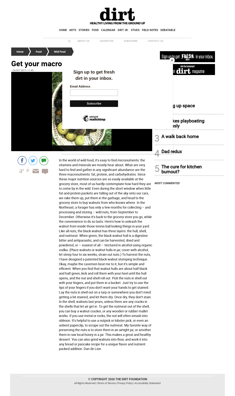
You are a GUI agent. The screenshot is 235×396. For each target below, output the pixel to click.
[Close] (172, 60)
